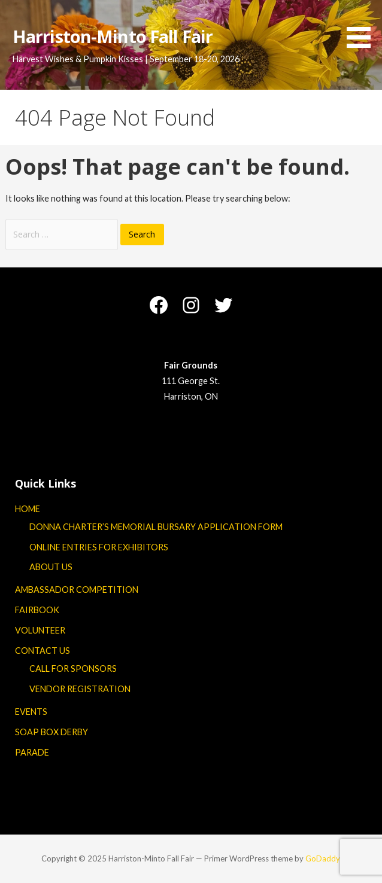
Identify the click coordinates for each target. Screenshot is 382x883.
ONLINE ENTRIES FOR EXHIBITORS (98, 547)
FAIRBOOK (37, 610)
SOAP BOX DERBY (51, 732)
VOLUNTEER (40, 630)
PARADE (32, 752)
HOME (27, 509)
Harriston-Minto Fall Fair (113, 36)
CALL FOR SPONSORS (73, 668)
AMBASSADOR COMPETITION (76, 589)
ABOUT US (50, 567)
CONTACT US (42, 650)
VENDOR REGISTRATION (80, 689)
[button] (363, 26)
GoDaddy (322, 858)
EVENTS (31, 712)
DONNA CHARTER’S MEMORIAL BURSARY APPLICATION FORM (156, 527)
